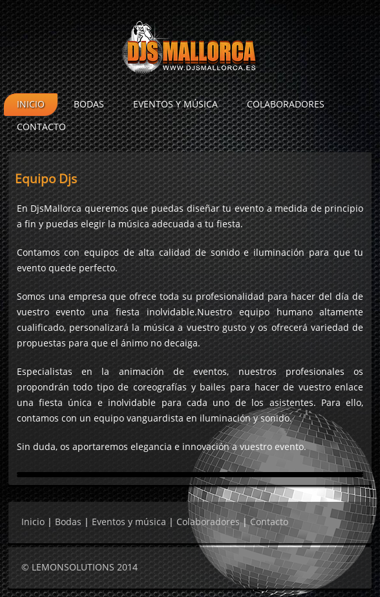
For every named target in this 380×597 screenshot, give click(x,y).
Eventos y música (175, 104)
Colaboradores (285, 104)
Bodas (89, 104)
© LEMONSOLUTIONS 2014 (79, 567)
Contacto (41, 127)
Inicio (31, 104)
